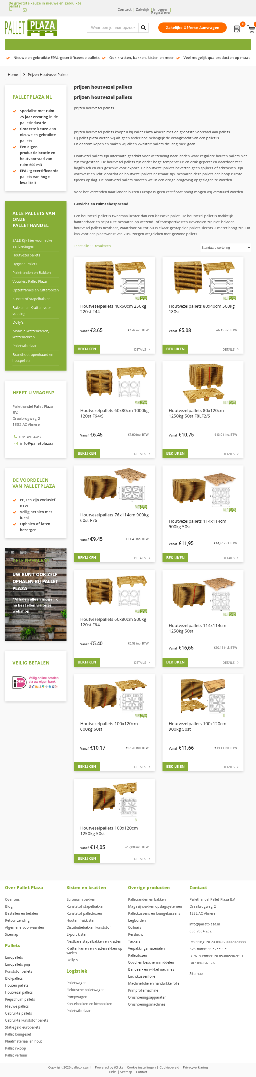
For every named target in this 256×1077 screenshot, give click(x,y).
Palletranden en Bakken (31, 273)
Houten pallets (16, 986)
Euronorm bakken (80, 900)
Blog (9, 907)
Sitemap (11, 935)
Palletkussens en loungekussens (154, 914)
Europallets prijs (17, 965)
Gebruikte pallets (18, 1014)
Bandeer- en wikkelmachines (151, 970)
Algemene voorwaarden (24, 928)
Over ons (12, 900)
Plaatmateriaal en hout (23, 1042)
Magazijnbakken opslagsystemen (155, 907)
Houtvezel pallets (26, 256)
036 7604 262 (201, 932)
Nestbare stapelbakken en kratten (93, 942)
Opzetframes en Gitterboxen (35, 291)
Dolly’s (18, 323)
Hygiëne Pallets (24, 264)
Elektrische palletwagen (85, 990)
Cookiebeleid (169, 1068)
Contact (125, 10)
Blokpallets (14, 979)
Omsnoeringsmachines (147, 1005)
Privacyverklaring (195, 1068)
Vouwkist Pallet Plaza (29, 282)
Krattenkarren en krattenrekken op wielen (94, 951)
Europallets (14, 958)
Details (140, 350)
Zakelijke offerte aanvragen (192, 28)
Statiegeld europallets (22, 1028)
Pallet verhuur (16, 1056)
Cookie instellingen (141, 1068)
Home (13, 75)
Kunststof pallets (18, 972)
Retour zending (17, 921)
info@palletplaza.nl (205, 925)
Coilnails (134, 928)
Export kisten (77, 935)
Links (112, 1072)
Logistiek (76, 971)
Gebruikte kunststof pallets (26, 1021)
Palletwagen (76, 983)
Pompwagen (76, 997)
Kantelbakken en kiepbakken (89, 1004)
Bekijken (87, 349)
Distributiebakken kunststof (88, 928)
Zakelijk (142, 10)
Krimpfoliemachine (143, 991)
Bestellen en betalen (21, 914)
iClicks (118, 1068)
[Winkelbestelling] (225, 247)
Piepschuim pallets (20, 1000)
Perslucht (135, 935)
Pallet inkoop (15, 1049)
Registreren (161, 13)
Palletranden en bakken (147, 900)
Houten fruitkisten (81, 921)
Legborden (137, 921)
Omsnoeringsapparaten (147, 998)
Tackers (134, 942)
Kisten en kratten (86, 888)
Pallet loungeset (18, 1035)
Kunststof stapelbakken (31, 299)
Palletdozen (137, 956)
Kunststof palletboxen (84, 914)
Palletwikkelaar (24, 346)
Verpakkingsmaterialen (146, 949)
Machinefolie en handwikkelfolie (154, 984)
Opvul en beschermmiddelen (151, 963)
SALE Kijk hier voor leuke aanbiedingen (32, 244)
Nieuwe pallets (17, 1007)
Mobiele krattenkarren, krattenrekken (30, 335)
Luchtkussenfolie (141, 977)
